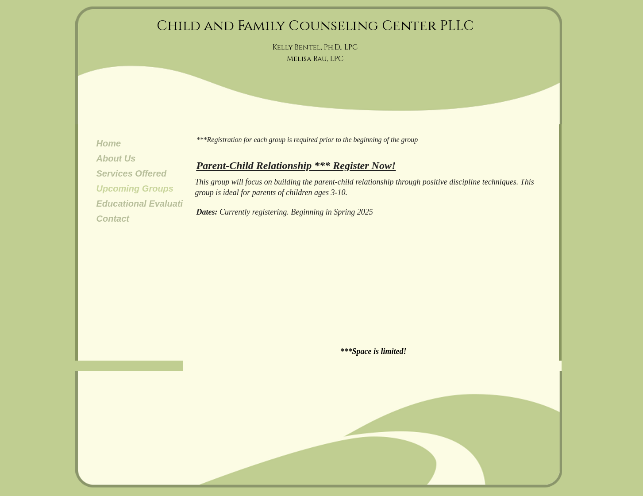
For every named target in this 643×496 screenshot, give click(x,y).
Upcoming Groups (134, 188)
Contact (112, 218)
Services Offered (131, 173)
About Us (116, 158)
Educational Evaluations (147, 203)
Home (108, 143)
